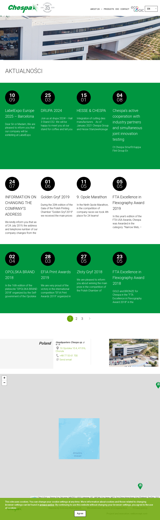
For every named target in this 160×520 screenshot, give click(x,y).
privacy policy (47, 505)
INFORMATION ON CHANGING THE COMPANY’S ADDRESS (20, 206)
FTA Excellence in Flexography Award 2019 (128, 203)
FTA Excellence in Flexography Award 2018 (128, 278)
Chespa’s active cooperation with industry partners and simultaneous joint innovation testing (127, 125)
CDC (117, 9)
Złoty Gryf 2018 (89, 272)
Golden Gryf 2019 (55, 197)
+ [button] (4, 378)
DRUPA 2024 (51, 110)
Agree (80, 513)
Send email (66, 359)
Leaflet (34, 497)
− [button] (4, 383)
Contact (124, 9)
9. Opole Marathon (92, 197)
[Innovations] (137, 9)
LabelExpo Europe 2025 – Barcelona (19, 113)
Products (109, 9)
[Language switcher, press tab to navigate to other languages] (151, 9)
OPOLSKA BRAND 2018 (20, 275)
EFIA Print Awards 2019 (56, 275)
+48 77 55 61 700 (67, 355)
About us (96, 9)
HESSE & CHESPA (91, 110)
